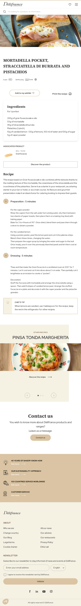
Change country (11, 533)
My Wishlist (69, 4)
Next (53, 395)
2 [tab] (40, 395)
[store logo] (12, 4)
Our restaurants (47, 537)
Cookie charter (10, 546)
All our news (46, 528)
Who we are (8, 528)
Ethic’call (44, 546)
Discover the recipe (37, 377)
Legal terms (8, 542)
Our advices (46, 533)
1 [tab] (38, 395)
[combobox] (40, 11)
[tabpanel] (40, 355)
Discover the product (40, 164)
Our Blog (7, 537)
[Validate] (40, 581)
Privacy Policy (46, 542)
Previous (27, 395)
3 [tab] (42, 395)
